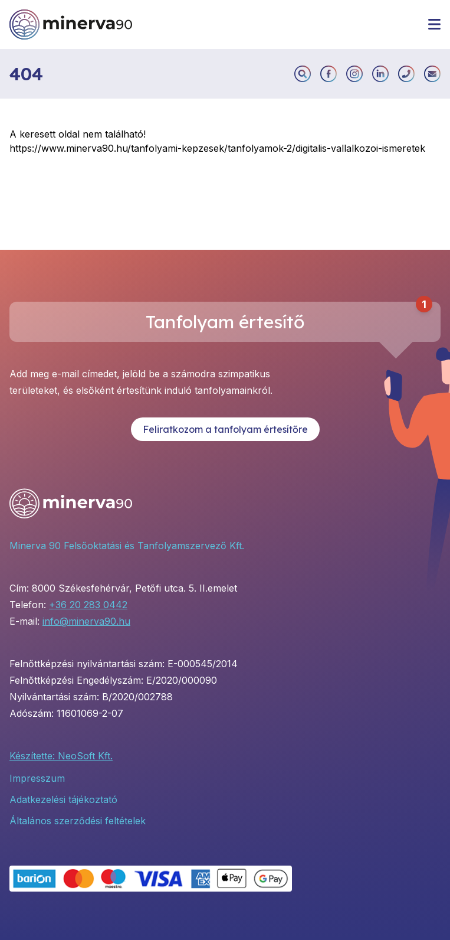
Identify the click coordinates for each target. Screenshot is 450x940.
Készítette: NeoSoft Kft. (61, 756)
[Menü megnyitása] (434, 24)
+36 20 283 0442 (88, 605)
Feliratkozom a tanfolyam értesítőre (225, 429)
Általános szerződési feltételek (77, 821)
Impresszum (37, 778)
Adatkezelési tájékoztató (63, 799)
